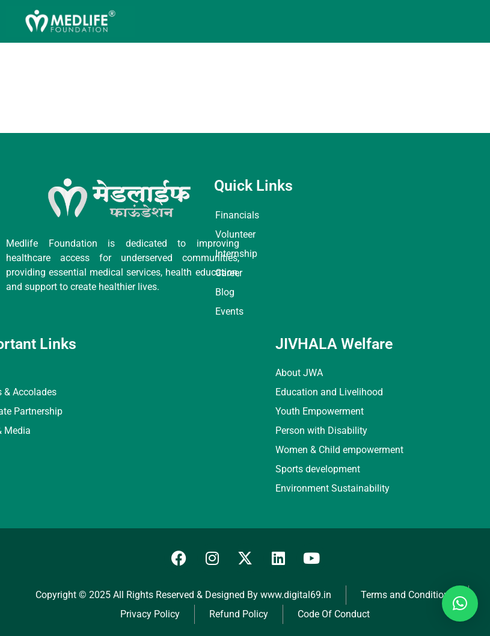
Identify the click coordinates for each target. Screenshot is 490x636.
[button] (460, 603)
